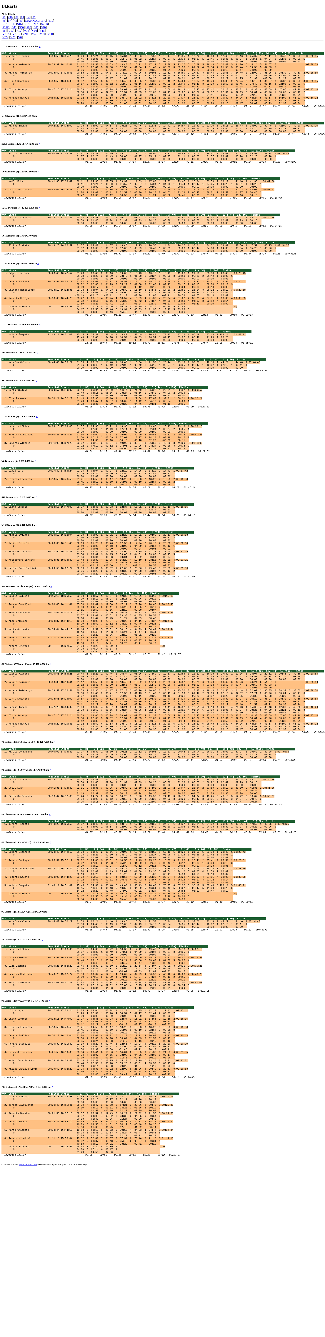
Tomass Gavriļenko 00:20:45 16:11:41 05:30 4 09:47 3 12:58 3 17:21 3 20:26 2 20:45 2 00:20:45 (91, 683)
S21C (5, 27)
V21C (25, 34)
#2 (16, 17)
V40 (34, 34)
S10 (51, 20)
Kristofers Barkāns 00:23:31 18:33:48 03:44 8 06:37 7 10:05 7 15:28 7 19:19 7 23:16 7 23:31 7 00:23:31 (98, 1213)
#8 (15, 20)
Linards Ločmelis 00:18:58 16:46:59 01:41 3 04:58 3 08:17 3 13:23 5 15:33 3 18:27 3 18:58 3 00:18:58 (98, 1173)
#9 (20, 20)
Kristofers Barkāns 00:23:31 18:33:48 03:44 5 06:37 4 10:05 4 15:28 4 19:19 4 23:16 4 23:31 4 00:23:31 (98, 632)
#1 (3, 17)
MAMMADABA (35, 20)
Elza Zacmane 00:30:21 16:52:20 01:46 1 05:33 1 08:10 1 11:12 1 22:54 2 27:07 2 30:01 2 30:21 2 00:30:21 (105, 447)
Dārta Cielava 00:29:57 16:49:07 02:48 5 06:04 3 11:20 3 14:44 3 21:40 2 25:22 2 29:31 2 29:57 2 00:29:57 (105, 1091)
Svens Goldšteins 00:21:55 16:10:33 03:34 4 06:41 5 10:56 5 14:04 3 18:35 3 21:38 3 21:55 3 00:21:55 (98, 622)
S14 (12, 24)
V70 (13, 37)
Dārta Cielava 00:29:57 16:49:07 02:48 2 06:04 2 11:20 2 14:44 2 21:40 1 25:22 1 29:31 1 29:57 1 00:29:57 (105, 437)
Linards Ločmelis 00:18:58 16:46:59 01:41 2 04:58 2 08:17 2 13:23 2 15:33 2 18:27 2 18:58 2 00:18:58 (98, 540)
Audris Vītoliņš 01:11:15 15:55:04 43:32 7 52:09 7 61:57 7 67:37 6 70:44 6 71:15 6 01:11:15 (91, 723)
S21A (35, 24)
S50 (21, 27)
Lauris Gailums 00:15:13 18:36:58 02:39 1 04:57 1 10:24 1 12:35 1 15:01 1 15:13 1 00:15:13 (91, 673)
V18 (42, 30)
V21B (15, 34)
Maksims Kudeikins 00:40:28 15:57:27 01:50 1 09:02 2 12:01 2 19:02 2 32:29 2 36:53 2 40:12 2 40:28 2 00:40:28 (105, 489)
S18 (26, 24)
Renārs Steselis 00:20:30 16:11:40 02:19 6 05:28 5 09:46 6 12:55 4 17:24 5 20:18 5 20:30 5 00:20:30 (98, 1193)
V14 (26, 30)
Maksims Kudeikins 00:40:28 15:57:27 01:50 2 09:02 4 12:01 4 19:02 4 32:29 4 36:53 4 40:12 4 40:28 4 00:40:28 (105, 1111)
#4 (28, 17)
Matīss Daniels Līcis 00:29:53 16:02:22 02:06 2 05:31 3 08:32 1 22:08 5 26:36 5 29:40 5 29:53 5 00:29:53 (98, 642)
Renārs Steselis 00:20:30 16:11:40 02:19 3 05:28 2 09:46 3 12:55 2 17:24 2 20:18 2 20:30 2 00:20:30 (98, 612)
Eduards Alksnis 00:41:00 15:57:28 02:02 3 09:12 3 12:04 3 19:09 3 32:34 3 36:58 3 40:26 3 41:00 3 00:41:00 (105, 499)
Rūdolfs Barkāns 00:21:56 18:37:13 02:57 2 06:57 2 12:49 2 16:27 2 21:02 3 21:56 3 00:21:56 (91, 693)
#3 (22, 17)
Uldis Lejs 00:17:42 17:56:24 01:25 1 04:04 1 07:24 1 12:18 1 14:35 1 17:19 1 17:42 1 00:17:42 (98, 530)
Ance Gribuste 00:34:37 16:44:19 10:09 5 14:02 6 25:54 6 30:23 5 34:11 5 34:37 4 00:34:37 (91, 703)
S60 (28, 27)
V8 (20, 37)
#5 (33, 17)
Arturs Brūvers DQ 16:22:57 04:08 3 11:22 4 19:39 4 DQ (87, 733)
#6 (3, 20)
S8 (4, 30)
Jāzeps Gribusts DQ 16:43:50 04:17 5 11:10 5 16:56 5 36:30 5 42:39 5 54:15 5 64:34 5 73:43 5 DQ (123, 344)
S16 (19, 24)
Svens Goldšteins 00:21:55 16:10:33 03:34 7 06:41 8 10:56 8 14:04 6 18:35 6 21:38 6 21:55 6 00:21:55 (98, 1203)
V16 (34, 30)
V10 (11, 30)
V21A (6, 34)
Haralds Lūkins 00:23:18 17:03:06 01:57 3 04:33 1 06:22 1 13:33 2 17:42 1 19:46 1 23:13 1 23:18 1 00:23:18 (105, 1081)
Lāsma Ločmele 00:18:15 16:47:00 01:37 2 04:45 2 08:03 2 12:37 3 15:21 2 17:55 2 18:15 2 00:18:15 (98, 1163)
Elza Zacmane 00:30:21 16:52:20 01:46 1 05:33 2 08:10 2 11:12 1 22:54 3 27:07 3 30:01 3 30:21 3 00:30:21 (105, 1101)
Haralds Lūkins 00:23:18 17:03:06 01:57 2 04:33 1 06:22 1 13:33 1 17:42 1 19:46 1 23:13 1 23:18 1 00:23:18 (105, 479)
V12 (18, 30)
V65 (5, 37)
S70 (43, 27)
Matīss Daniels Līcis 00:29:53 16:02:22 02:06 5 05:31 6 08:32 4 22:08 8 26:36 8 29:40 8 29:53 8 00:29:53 (98, 1223)
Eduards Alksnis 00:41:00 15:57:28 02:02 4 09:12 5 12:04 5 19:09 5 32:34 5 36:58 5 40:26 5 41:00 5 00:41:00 (105, 1121)
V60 (50, 34)
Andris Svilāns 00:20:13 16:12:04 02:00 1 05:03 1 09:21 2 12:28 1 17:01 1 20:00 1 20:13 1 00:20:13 (98, 602)
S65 (36, 27)
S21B (44, 24)
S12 (4, 24)
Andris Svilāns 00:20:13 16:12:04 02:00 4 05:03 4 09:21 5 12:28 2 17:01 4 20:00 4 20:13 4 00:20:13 (98, 1183)
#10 (10, 17)
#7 (9, 20)
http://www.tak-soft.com (28, 1334)
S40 (14, 27)
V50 (42, 34)
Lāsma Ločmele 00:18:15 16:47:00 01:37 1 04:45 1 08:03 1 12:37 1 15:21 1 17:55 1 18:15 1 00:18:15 (98, 571)
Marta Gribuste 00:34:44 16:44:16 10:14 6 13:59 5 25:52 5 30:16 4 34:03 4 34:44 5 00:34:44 (91, 713)
